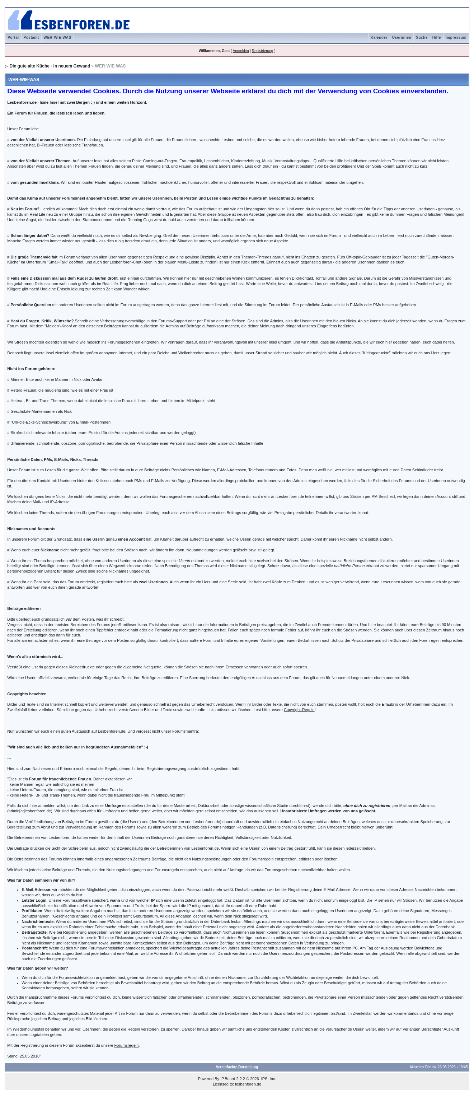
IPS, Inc (268, 1079)
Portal (13, 37)
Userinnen (401, 37)
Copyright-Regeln (299, 710)
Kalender (379, 37)
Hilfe (436, 37)
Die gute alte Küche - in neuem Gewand (50, 66)
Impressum (456, 37)
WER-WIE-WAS (57, 37)
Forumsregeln (126, 1045)
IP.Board (227, 1079)
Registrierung (262, 51)
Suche (422, 37)
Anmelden (241, 51)
